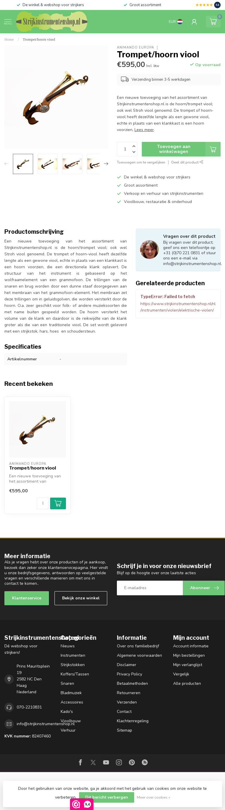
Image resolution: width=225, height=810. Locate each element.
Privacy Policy (129, 674)
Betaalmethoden (132, 683)
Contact (124, 711)
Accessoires (72, 702)
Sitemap (124, 730)
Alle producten (187, 683)
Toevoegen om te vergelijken (141, 162)
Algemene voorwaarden (139, 655)
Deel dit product (187, 162)
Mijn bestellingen (189, 655)
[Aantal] (43, 503)
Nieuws (68, 646)
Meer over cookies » (153, 797)
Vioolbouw (71, 721)
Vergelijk (181, 674)
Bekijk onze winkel (81, 598)
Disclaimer (126, 665)
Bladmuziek (71, 693)
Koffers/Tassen (75, 674)
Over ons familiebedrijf (138, 646)
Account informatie (191, 646)
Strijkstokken (73, 665)
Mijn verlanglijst (187, 665)
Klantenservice (26, 598)
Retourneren (128, 693)
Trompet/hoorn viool (39, 39)
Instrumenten (73, 655)
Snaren (67, 683)
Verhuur (68, 730)
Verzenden (127, 702)
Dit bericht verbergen (106, 797)
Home (9, 39)
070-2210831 (29, 707)
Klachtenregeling (133, 721)
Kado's (67, 711)
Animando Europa (135, 47)
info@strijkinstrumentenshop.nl (46, 724)
